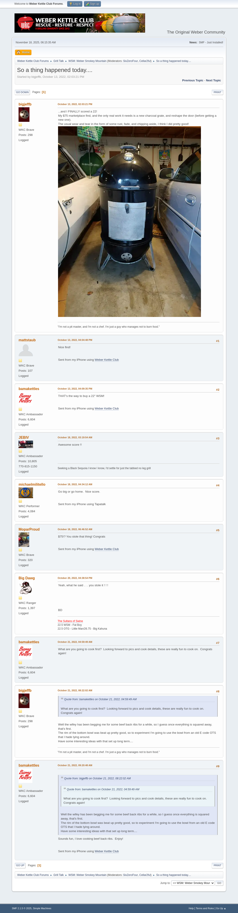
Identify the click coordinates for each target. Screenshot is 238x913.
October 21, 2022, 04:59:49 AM (75, 642)
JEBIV (24, 437)
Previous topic (192, 80)
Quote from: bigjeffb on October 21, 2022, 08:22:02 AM (97, 778)
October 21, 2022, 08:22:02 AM (75, 690)
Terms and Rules (205, 908)
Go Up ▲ (221, 908)
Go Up (20, 865)
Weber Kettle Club (107, 359)
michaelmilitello (32, 484)
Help (191, 908)
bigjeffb (25, 104)
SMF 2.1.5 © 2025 (21, 908)
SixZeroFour (130, 61)
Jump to (165, 882)
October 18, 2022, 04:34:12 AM (75, 484)
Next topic (213, 80)
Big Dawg (27, 578)
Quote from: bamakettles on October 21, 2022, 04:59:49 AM (100, 699)
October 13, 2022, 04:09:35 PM (75, 388)
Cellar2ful (145, 61)
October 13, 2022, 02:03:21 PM (75, 104)
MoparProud (29, 529)
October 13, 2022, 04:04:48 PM (75, 340)
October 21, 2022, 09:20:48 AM (75, 765)
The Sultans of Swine (70, 621)
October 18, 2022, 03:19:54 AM (75, 437)
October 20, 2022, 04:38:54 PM (75, 578)
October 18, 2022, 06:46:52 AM (75, 529)
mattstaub (27, 340)
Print (217, 92)
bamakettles (29, 389)
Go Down (22, 92)
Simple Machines (42, 908)
